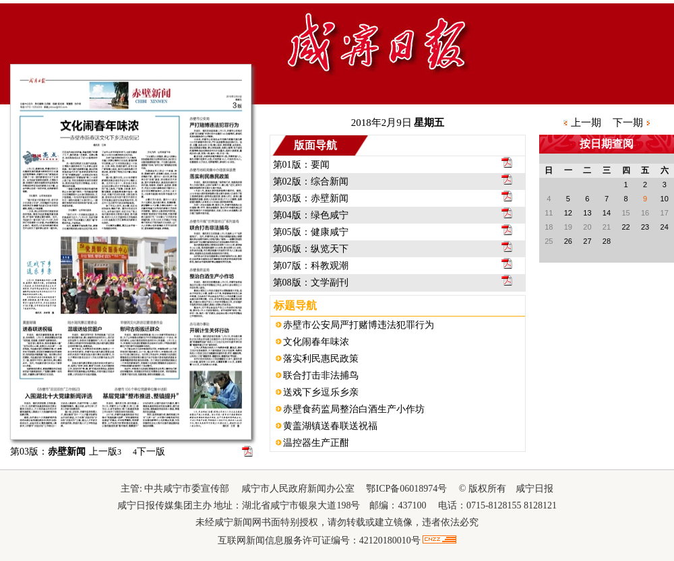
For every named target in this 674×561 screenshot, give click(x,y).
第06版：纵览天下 (310, 249)
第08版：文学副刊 (310, 282)
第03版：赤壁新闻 (310, 198)
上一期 (586, 122)
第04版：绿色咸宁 (310, 215)
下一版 (149, 452)
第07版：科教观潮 (310, 266)
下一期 (628, 122)
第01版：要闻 (301, 165)
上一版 (105, 452)
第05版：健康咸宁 (310, 232)
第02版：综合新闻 (310, 181)
